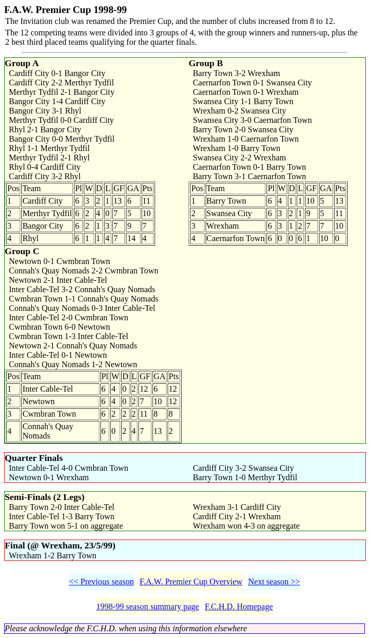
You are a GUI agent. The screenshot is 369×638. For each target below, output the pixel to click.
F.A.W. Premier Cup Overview (190, 581)
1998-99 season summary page (147, 606)
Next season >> (274, 581)
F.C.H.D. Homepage (239, 606)
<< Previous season (101, 581)
